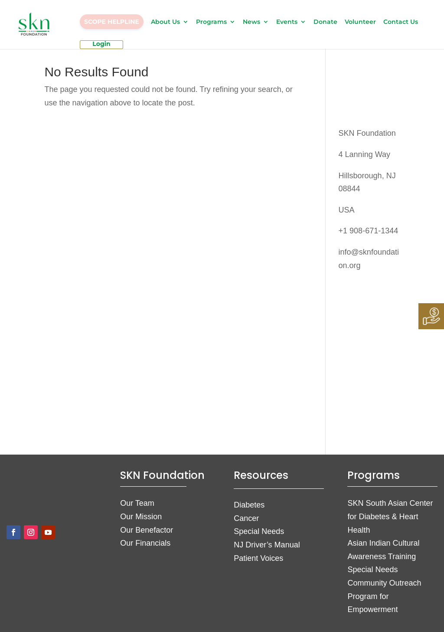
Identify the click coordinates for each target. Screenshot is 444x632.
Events (286, 22)
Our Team (137, 503)
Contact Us (400, 22)
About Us (165, 22)
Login (101, 44)
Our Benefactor (146, 530)
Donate (325, 22)
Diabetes (249, 505)
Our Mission (141, 516)
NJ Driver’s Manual (267, 544)
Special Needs (259, 531)
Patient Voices (258, 558)
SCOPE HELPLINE (111, 22)
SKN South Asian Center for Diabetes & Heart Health (390, 516)
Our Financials (145, 543)
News (251, 22)
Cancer (246, 518)
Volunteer (360, 22)
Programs (211, 22)
